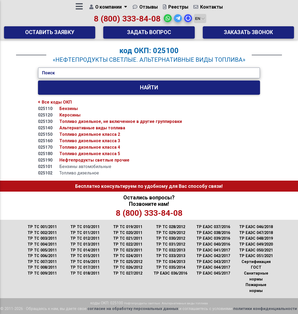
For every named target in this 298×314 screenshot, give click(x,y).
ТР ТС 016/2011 (85, 262)
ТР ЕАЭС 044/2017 (213, 267)
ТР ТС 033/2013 (170, 256)
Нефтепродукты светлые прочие (94, 160)
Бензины (68, 108)
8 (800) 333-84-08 (127, 20)
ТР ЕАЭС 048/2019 (256, 238)
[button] (168, 20)
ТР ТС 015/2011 (85, 256)
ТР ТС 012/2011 (85, 238)
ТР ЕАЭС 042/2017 (213, 256)
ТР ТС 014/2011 (85, 250)
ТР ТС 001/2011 (42, 227)
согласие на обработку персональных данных (132, 308)
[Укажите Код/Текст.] (149, 73)
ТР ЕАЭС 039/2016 (213, 238)
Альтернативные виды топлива (92, 127)
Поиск (48, 72)
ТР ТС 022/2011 (127, 244)
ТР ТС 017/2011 (85, 267)
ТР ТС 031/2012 (170, 244)
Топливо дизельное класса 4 (89, 147)
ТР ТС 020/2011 (127, 233)
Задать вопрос (149, 34)
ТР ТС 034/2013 (170, 262)
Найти (149, 88)
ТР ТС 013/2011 (85, 244)
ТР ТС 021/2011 (127, 238)
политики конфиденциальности (265, 308)
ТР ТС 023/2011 (127, 250)
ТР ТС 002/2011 (42, 233)
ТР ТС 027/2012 (127, 273)
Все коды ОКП (55, 102)
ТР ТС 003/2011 (42, 238)
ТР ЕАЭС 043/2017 (213, 262)
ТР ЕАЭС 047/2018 (256, 233)
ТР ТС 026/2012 (127, 267)
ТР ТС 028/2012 (170, 227)
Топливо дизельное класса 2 (89, 134)
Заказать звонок (248, 34)
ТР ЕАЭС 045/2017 (213, 273)
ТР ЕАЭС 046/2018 (256, 227)
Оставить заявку (49, 34)
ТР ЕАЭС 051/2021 (256, 256)
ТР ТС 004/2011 (42, 244)
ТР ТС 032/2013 (170, 250)
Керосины (70, 115)
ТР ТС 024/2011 (127, 256)
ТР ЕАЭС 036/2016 (170, 273)
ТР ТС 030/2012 (170, 238)
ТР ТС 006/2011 (42, 256)
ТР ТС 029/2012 (170, 233)
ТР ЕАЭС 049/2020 (256, 244)
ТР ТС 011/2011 (85, 233)
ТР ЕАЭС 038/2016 (213, 233)
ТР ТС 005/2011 (42, 250)
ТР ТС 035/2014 (170, 267)
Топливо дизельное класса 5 (89, 153)
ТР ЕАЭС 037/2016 (213, 227)
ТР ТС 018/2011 (85, 273)
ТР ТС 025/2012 (127, 262)
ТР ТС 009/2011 (42, 273)
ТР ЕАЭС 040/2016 (213, 244)
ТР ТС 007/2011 (42, 262)
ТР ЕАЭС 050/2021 (256, 250)
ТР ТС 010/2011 (85, 227)
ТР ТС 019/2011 (127, 227)
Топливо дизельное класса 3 (89, 140)
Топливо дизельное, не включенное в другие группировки (120, 121)
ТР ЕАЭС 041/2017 (213, 250)
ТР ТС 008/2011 (42, 267)
